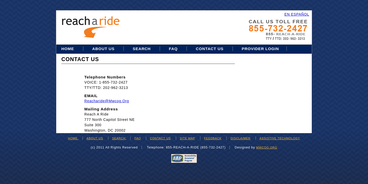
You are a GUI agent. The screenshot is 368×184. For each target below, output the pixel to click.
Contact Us (210, 49)
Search (142, 49)
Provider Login (260, 49)
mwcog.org (266, 147)
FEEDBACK (213, 138)
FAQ (173, 49)
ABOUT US (95, 138)
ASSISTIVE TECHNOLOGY (280, 138)
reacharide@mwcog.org (106, 101)
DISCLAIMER (240, 138)
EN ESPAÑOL (296, 14)
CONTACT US (160, 138)
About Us (103, 49)
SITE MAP (187, 138)
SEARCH (119, 138)
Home (68, 49)
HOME (73, 138)
